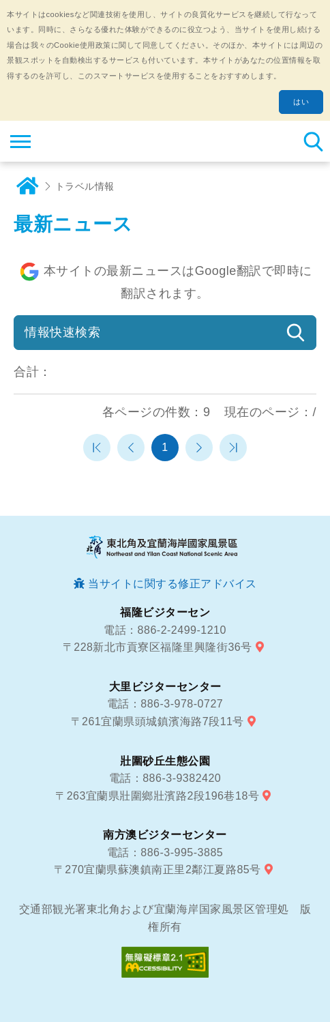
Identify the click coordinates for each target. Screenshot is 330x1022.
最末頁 (233, 447)
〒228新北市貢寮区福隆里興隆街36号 (157, 647)
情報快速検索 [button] (62, 332)
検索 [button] (313, 141)
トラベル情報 (85, 186)
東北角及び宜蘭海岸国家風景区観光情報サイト (93, 141)
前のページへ (131, 447)
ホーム (27, 186)
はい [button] (301, 102)
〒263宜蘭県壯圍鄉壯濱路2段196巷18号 (157, 796)
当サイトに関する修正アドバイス (172, 583)
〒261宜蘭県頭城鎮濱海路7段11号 (157, 721)
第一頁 (96, 447)
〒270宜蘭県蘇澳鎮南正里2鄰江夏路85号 (157, 869)
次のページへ (199, 447)
